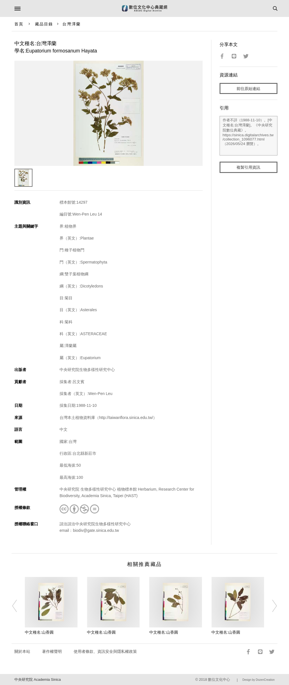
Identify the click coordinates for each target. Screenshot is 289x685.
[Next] (270, 606)
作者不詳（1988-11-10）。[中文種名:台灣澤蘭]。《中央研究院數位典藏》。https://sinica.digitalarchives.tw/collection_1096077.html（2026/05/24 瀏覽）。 (249, 135)
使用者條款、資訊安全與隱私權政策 (105, 651)
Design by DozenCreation (258, 679)
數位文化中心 (219, 679)
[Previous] (18, 606)
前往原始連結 (248, 88)
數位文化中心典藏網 (144, 8)
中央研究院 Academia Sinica (37, 679)
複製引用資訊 (248, 167)
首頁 (18, 24)
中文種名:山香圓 (39, 632)
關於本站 (22, 651)
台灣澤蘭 (71, 24)
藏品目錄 (44, 24)
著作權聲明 (52, 651)
